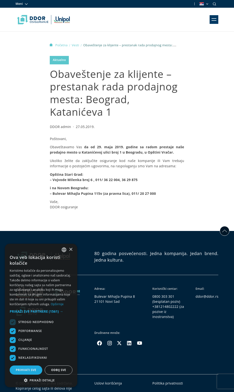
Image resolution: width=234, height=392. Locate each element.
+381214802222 (165, 306)
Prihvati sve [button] (26, 370)
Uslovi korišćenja (108, 383)
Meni (22, 4)
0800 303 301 (163, 296)
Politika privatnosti (167, 383)
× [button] (70, 249)
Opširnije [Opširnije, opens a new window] (57, 304)
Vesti (76, 45)
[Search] (214, 4)
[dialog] (41, 315)
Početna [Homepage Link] (59, 45)
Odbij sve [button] (58, 370)
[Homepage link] (43, 20)
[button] (41, 311)
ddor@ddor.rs (207, 296)
